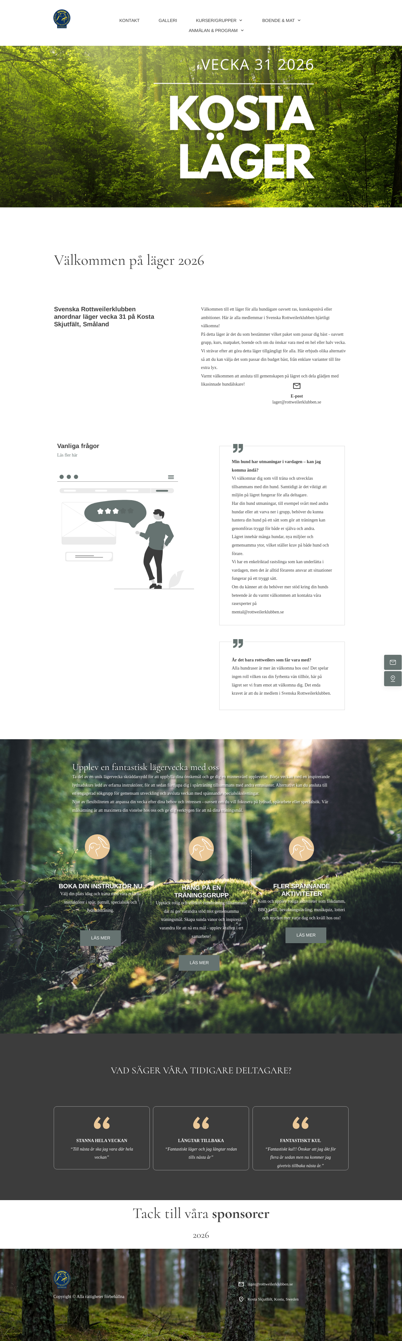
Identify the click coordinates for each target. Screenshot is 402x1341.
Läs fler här (67, 455)
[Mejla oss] (393, 662)
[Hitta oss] (393, 678)
